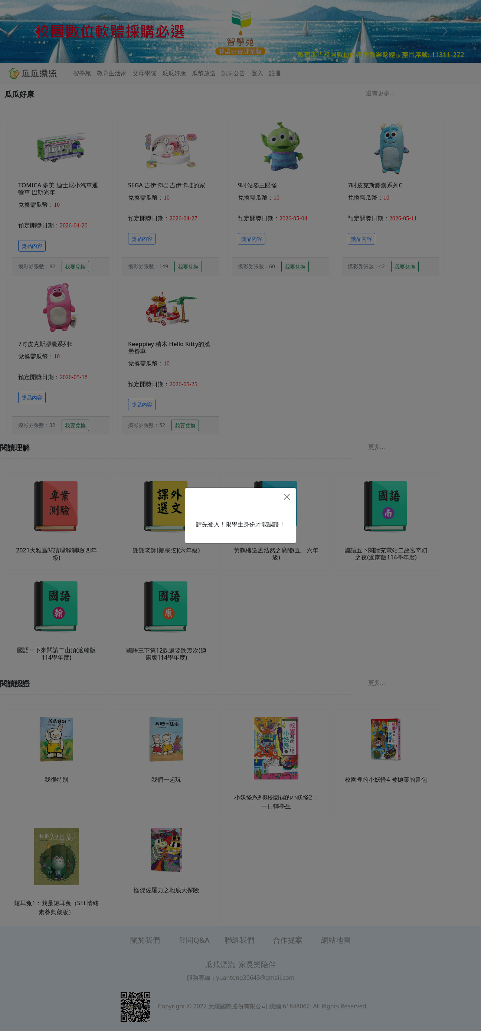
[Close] (287, 497)
